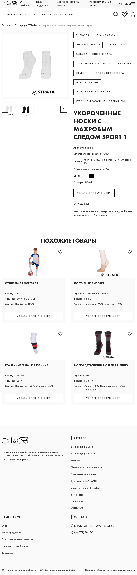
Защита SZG (78, 501)
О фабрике (25, 3)
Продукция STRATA (26, 25)
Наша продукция (41, 3)
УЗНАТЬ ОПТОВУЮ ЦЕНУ (94, 192)
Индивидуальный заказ (100, 3)
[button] (63, 109)
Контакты (125, 3)
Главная (6, 25)
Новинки (75, 460)
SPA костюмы (78, 494)
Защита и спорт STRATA (85, 488)
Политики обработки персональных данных (110, 570)
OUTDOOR (77, 508)
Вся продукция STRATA (84, 453)
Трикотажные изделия (83, 474)
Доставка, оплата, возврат (68, 3)
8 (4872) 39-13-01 (83, 532)
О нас (5, 525)
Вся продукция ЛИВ (82, 446)
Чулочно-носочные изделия (86, 467)
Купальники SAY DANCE (84, 481)
